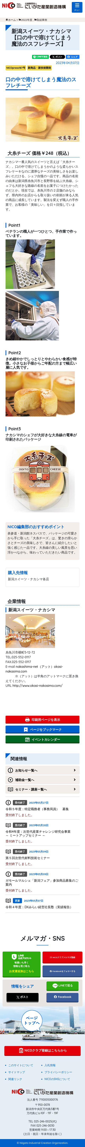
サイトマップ (16, 1072)
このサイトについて (20, 1065)
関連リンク (15, 1079)
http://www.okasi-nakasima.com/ (37, 686)
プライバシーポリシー (58, 1072)
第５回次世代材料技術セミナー (28, 858)
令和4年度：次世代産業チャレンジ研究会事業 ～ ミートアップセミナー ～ (41, 833)
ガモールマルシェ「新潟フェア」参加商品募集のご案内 (42, 882)
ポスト (22, 997)
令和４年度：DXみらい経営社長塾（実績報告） (39, 907)
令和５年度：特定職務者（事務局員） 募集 (37, 809)
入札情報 (50, 1065)
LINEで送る (62, 986)
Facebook (62, 997)
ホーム (12, 19)
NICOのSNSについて (57, 1079)
